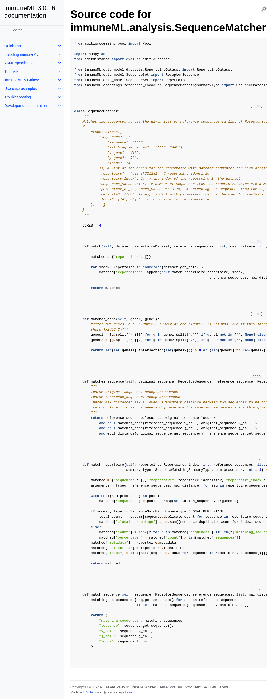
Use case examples (20, 88)
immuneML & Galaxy (21, 80)
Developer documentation (25, 105)
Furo (128, 692)
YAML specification (20, 63)
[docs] (256, 106)
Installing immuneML (21, 54)
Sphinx (91, 692)
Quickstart (12, 46)
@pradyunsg (112, 692)
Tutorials (11, 71)
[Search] (32, 30)
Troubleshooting (17, 97)
